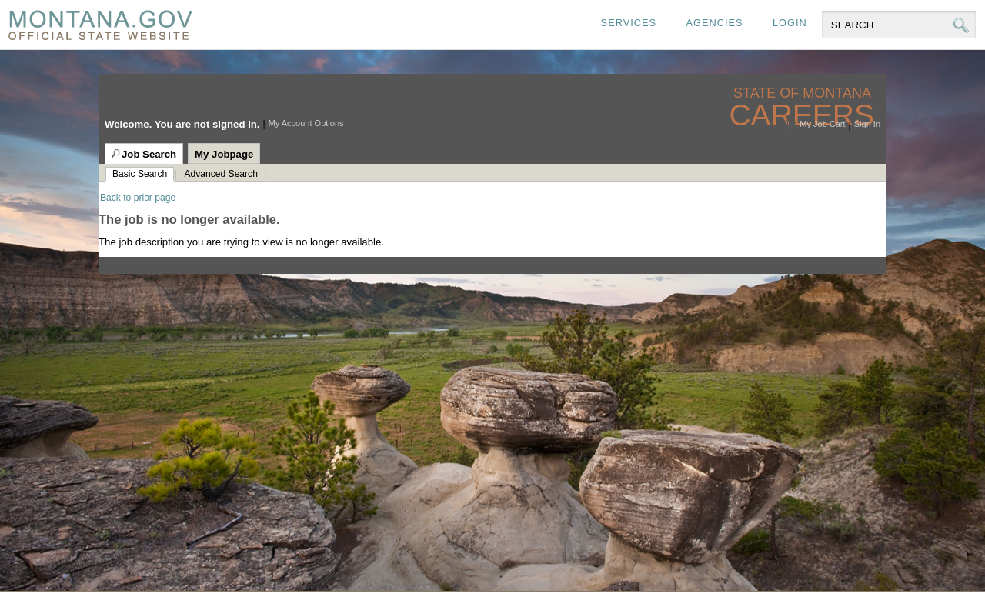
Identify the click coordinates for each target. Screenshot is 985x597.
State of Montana (803, 93)
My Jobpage (224, 154)
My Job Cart (822, 123)
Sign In (867, 123)
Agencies (714, 22)
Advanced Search (220, 173)
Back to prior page (137, 197)
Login (790, 22)
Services (628, 22)
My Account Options (306, 123)
